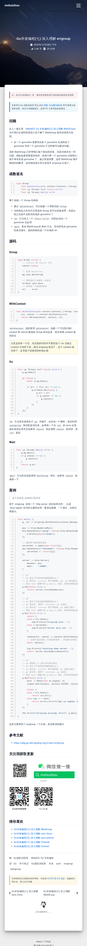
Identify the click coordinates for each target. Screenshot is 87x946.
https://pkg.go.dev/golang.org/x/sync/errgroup (39, 743)
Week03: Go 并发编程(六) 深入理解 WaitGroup (50, 128)
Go (15, 863)
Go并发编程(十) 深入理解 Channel (32, 842)
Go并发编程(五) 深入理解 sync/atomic (34, 837)
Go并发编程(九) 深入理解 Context (31, 846)
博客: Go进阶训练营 (53, 105)
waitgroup (15, 869)
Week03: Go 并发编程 (42, 858)
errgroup (68, 863)
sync (58, 863)
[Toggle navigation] (78, 5)
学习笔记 (24, 863)
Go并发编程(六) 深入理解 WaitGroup (33, 829)
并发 (51, 863)
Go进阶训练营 (21, 858)
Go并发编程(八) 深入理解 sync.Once (33, 833)
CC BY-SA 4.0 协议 (56, 878)
